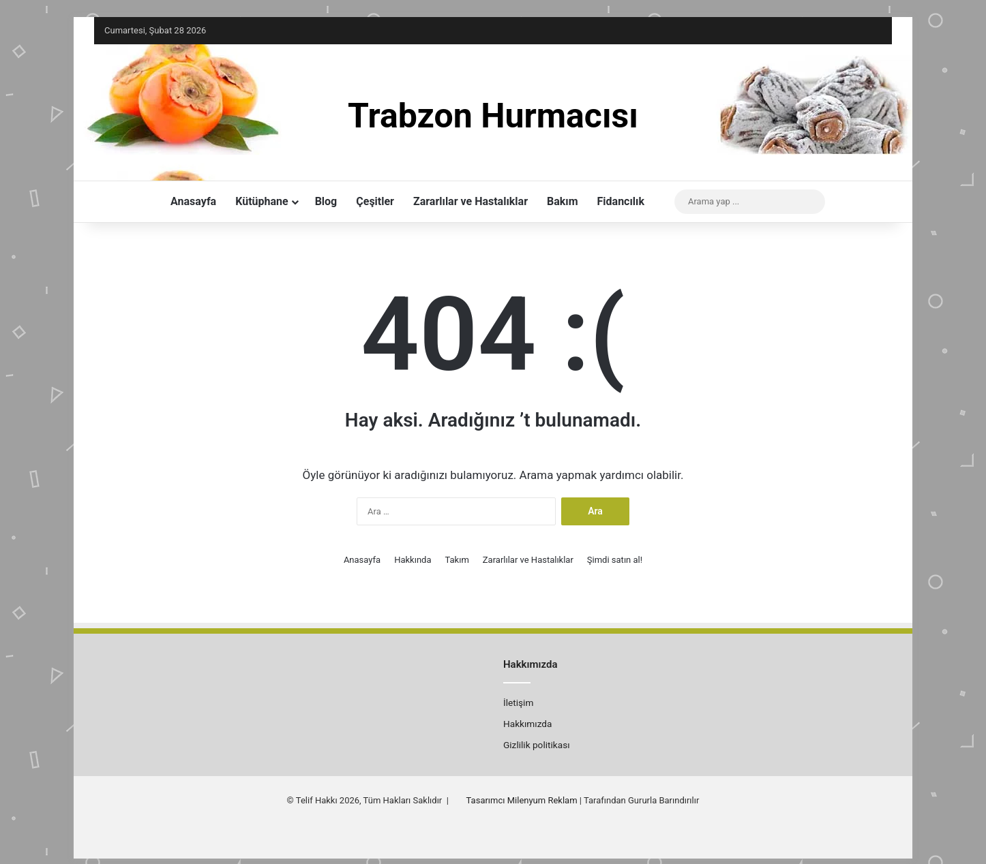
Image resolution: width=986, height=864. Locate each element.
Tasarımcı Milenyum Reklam (522, 800)
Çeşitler (375, 201)
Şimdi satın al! (614, 560)
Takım (456, 560)
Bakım (562, 201)
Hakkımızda (527, 723)
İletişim (518, 702)
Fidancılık (620, 201)
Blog (326, 201)
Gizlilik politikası (536, 744)
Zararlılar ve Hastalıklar (470, 201)
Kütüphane (261, 201)
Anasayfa (193, 201)
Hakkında (412, 560)
